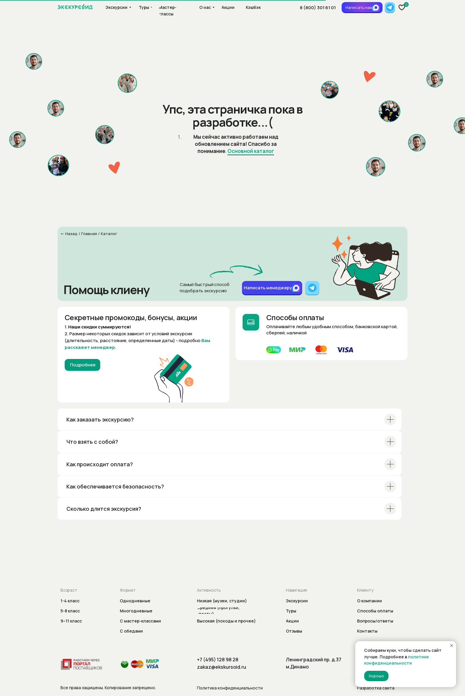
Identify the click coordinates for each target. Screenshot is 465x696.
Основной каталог (250, 151)
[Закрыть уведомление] (452, 646)
